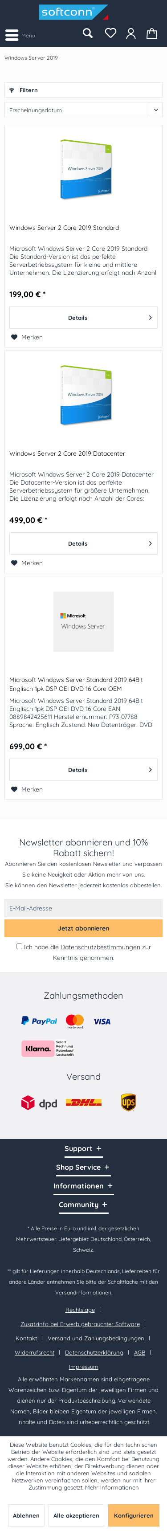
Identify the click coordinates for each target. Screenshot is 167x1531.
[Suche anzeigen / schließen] (87, 33)
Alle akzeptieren (76, 1515)
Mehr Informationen (112, 1487)
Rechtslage (80, 1309)
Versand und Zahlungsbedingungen (96, 1338)
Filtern (23, 90)
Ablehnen (26, 1515)
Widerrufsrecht (34, 1352)
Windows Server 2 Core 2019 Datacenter (67, 453)
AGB (139, 1352)
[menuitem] (20, 34)
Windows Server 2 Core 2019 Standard (64, 228)
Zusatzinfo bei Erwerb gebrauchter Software (80, 1323)
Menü (20, 34)
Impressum (83, 1366)
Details (110, 315)
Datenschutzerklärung (94, 1352)
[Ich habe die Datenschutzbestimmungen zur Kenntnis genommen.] (19, 946)
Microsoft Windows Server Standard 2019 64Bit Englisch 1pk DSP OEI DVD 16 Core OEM (76, 684)
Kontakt (26, 1338)
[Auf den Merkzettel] (27, 337)
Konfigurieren (134, 1515)
